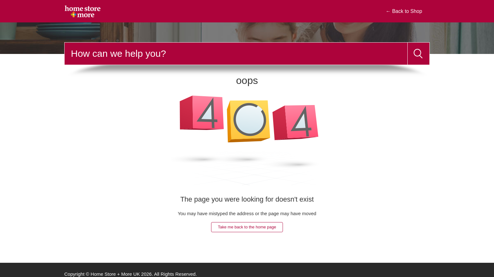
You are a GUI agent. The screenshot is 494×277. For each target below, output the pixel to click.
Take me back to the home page (247, 227)
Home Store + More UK (115, 274)
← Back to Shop (404, 11)
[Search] (236, 54)
